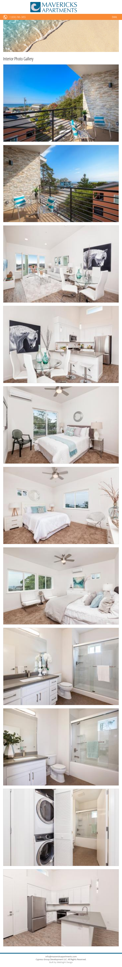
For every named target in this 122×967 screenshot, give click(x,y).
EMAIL (114, 17)
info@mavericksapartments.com (61, 956)
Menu (5, 9)
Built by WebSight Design (61, 962)
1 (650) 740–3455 (18, 17)
